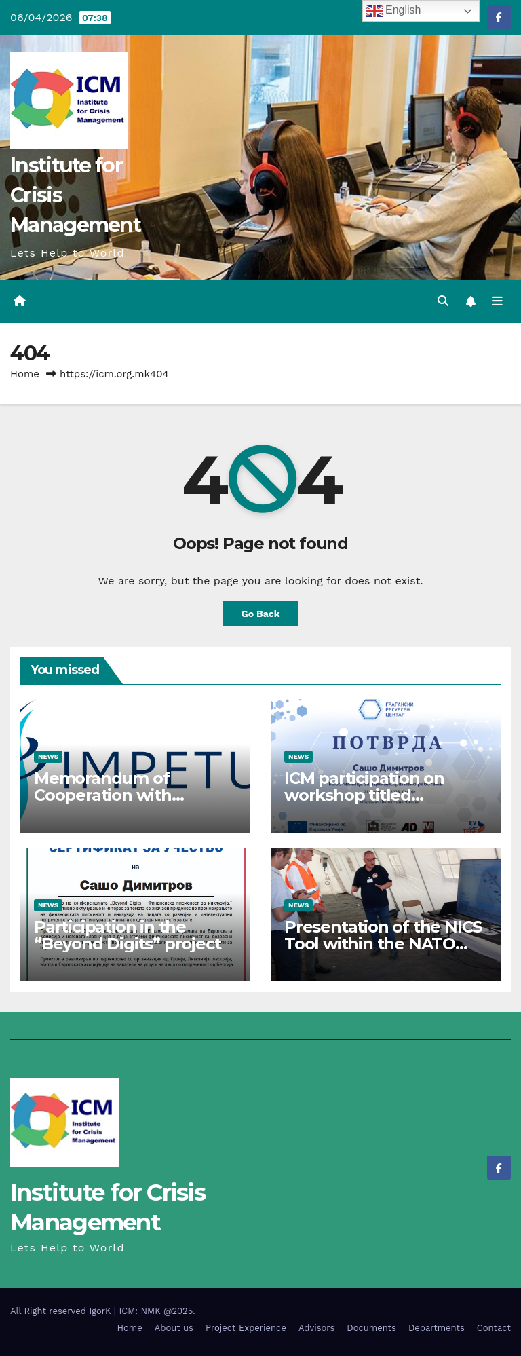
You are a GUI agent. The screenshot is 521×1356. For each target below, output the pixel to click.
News (48, 756)
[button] (443, 301)
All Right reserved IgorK (62, 1311)
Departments (436, 1328)
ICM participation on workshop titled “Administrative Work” (373, 795)
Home (24, 374)
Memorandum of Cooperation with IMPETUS (103, 795)
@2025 (178, 1311)
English (393, 11)
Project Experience (246, 1328)
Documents (371, 1328)
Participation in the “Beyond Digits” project (127, 935)
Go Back (260, 613)
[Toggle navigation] (497, 301)
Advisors (316, 1328)
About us (174, 1328)
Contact (494, 1328)
